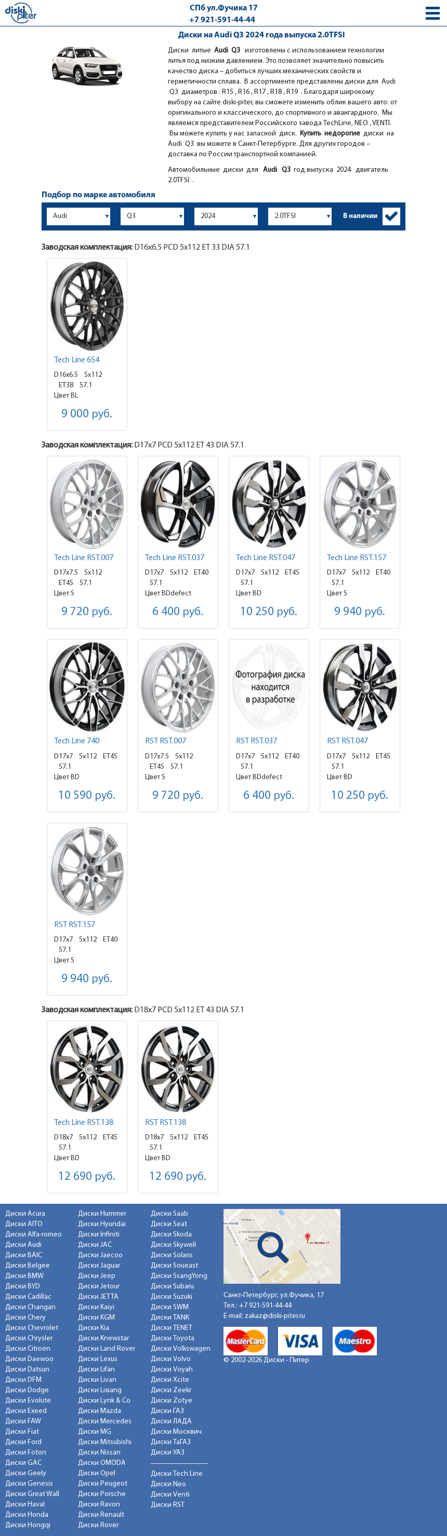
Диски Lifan (96, 1370)
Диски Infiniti (99, 1235)
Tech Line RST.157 (356, 558)
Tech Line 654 (76, 360)
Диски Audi (23, 1245)
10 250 (268, 612)
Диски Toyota (172, 1338)
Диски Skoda (171, 1235)
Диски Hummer (102, 1214)
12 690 (86, 1177)
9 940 (359, 612)
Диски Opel (96, 1473)
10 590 (86, 796)
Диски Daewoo (29, 1359)
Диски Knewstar (103, 1338)
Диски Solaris (172, 1255)
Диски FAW (23, 1421)
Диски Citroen (27, 1349)
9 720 (86, 612)
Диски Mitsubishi (105, 1442)
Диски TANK (170, 1318)
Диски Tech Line (177, 1474)
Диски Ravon (99, 1504)
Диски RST (168, 1505)
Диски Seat (169, 1224)
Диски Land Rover (106, 1349)
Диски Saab (169, 1214)
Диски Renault (101, 1515)
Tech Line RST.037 (174, 558)
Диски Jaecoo (100, 1255)
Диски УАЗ (168, 1453)
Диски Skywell (173, 1245)
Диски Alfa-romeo (33, 1235)
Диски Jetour (99, 1286)
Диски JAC (95, 1245)
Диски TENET (171, 1328)
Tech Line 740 (76, 741)
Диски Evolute (28, 1401)
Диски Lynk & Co (104, 1401)
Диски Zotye (171, 1401)
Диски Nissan (99, 1453)
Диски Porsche (102, 1494)
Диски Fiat (22, 1432)
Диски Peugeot (102, 1484)
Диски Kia (93, 1328)
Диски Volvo (171, 1359)
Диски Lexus (97, 1359)
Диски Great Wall (32, 1494)
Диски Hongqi (27, 1525)
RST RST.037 (256, 741)
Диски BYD (22, 1286)
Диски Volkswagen (181, 1349)
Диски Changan (30, 1307)
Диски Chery (25, 1318)
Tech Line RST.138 (83, 1123)
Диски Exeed (26, 1411)
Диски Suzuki (171, 1297)
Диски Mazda (99, 1411)
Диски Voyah (172, 1370)
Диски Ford (23, 1442)
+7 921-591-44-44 (222, 20)
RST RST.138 (165, 1123)
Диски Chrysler (28, 1338)
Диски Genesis (29, 1484)
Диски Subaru (172, 1286)
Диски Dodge (27, 1390)
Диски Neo (168, 1484)
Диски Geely (25, 1473)
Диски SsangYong (179, 1276)
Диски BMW (24, 1276)
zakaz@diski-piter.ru (275, 1316)
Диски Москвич (176, 1432)
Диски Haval (25, 1504)
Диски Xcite (170, 1380)
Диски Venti (170, 1495)
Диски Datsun (27, 1370)
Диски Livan (97, 1380)
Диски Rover (98, 1525)
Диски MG (94, 1432)
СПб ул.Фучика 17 (224, 8)
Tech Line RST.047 (265, 558)
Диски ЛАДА (171, 1421)
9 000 (86, 414)
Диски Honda (26, 1515)
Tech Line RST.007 (83, 558)
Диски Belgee (27, 1266)
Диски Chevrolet (31, 1328)
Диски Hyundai (102, 1224)
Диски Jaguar (99, 1266)
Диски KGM (96, 1318)
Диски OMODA (102, 1463)
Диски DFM (23, 1380)
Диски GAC (23, 1463)
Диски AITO (24, 1224)
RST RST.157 (74, 925)
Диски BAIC (23, 1255)
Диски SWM (170, 1307)
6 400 (177, 612)
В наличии (360, 216)
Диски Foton (25, 1453)
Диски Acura (25, 1214)
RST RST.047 (347, 741)
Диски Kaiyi (96, 1307)
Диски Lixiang (100, 1390)
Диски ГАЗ (167, 1411)
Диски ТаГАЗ (171, 1442)
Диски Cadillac (28, 1297)
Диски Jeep (96, 1276)
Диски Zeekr (171, 1390)
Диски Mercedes (105, 1421)
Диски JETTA (98, 1297)
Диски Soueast (174, 1266)
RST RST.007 (165, 741)
